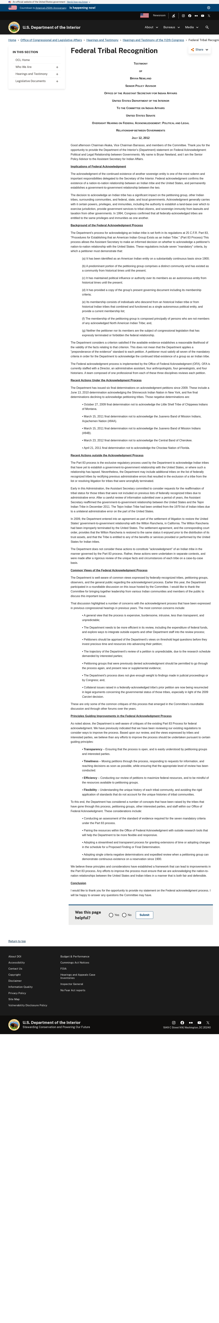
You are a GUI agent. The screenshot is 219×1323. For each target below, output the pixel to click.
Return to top (17, 941)
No (130, 915)
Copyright (14, 974)
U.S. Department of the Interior (52, 27)
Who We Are (38, 67)
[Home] (14, 27)
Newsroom (159, 15)
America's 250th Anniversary (50, 8)
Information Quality (20, 986)
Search (207, 27)
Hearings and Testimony (38, 74)
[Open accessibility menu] (173, 16)
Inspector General (71, 984)
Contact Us (15, 968)
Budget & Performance (74, 956)
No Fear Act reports (72, 990)
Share (199, 49)
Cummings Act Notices (74, 962)
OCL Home (23, 60)
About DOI (14, 956)
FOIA (63, 968)
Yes (117, 915)
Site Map (14, 999)
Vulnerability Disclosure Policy (27, 1005)
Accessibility (16, 962)
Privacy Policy (17, 993)
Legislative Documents (38, 81)
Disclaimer (15, 980)
